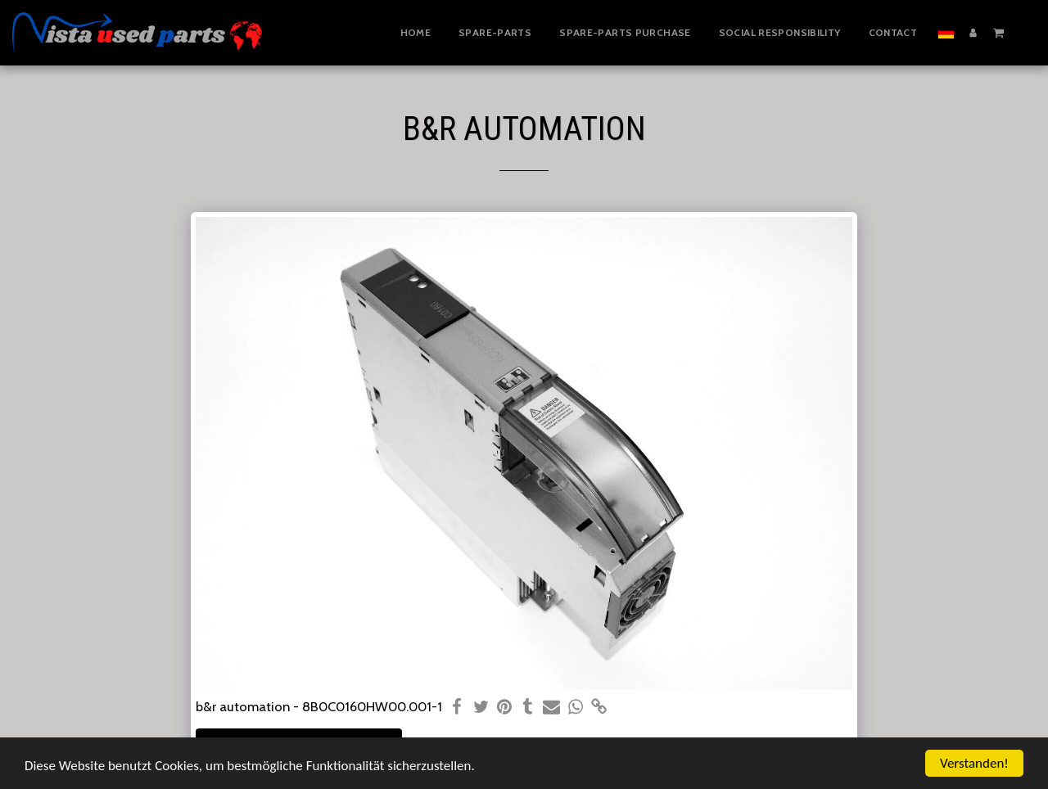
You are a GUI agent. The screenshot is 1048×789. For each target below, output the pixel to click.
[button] (998, 32)
